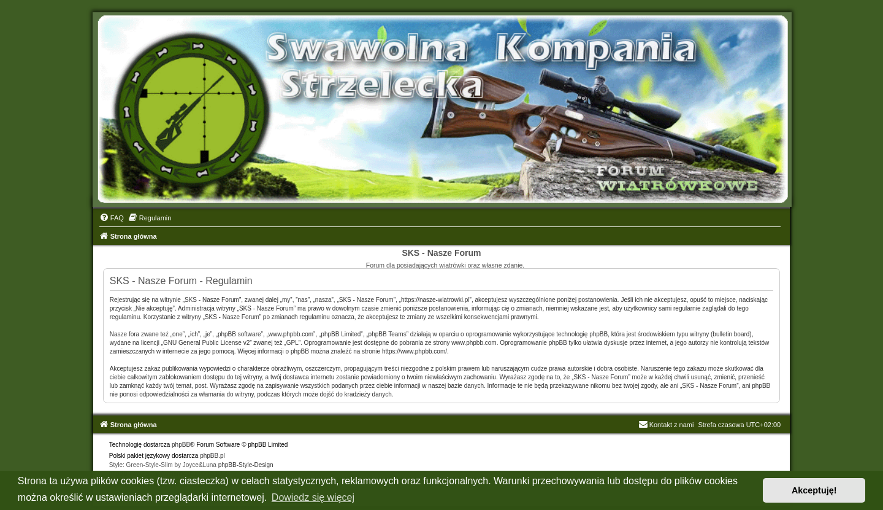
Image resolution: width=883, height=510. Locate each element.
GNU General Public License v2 (206, 342)
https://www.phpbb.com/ (414, 351)
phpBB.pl (212, 455)
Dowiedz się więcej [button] (313, 497)
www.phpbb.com (473, 342)
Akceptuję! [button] (814, 490)
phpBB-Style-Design (245, 465)
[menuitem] (111, 218)
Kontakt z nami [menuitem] (666, 424)
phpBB (181, 444)
